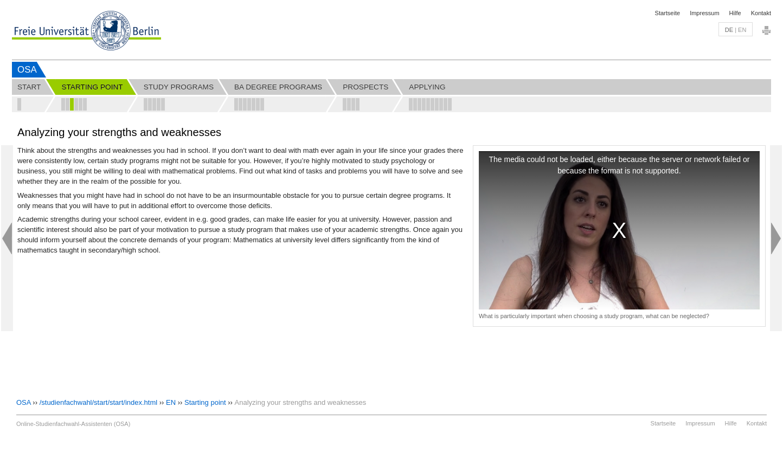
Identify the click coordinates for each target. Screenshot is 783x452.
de (729, 30)
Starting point (205, 402)
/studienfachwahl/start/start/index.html (99, 402)
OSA (27, 69)
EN (171, 402)
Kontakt (761, 13)
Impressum (704, 13)
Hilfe (735, 13)
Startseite (667, 13)
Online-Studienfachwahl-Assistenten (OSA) (73, 424)
